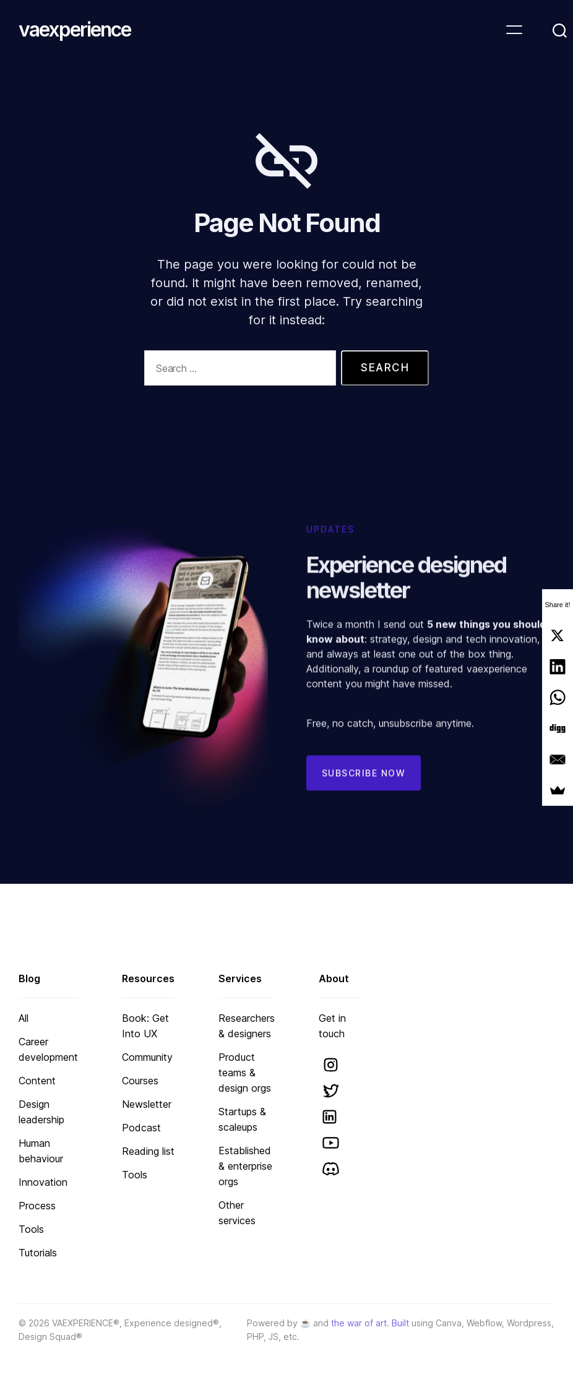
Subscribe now (364, 787)
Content (37, 1080)
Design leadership (41, 1112)
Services (240, 978)
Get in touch (332, 1026)
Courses (140, 1080)
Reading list (148, 1151)
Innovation (43, 1182)
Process (37, 1205)
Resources (148, 978)
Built (400, 1323)
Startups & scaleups (242, 1119)
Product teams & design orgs (244, 1072)
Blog (29, 978)
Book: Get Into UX (145, 1026)
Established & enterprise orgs (245, 1166)
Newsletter (146, 1104)
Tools (31, 1229)
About (334, 978)
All (23, 1018)
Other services (237, 1213)
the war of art (359, 1323)
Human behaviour (41, 1151)
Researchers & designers (246, 1026)
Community (147, 1057)
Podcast (141, 1127)
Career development (48, 1049)
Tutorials (38, 1252)
